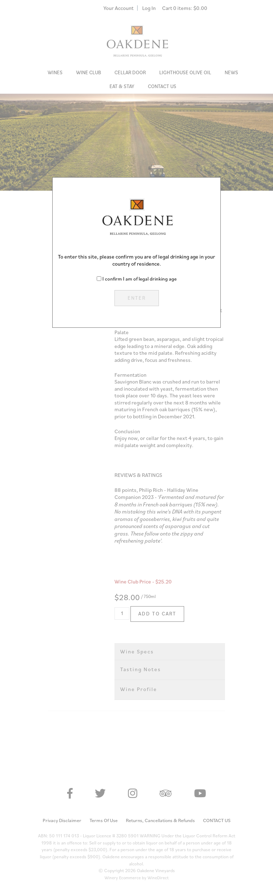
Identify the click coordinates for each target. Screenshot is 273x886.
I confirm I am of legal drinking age (139, 279)
